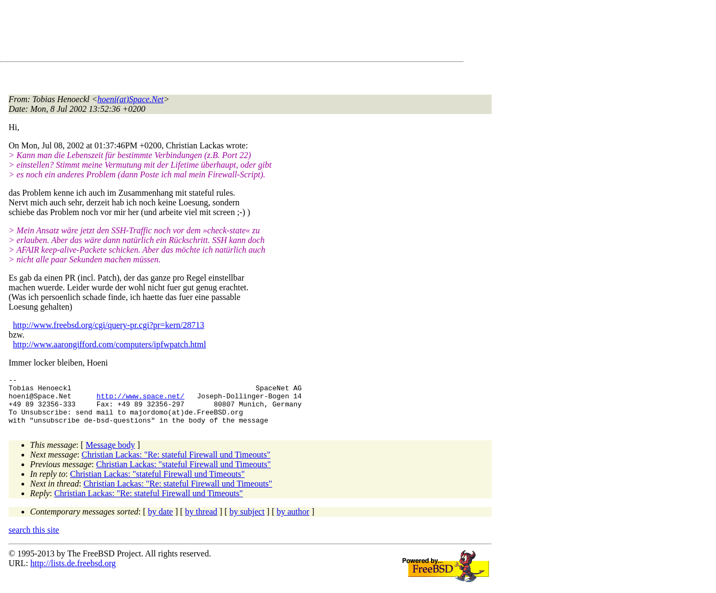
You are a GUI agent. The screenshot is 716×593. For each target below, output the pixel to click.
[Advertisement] (204, 33)
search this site (34, 539)
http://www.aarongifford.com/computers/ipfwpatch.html (109, 344)
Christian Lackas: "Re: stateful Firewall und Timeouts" (176, 464)
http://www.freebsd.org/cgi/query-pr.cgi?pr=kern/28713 (108, 325)
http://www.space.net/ (141, 400)
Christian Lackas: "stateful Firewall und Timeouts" (183, 473)
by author (292, 521)
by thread (201, 521)
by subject (247, 521)
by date (160, 521)
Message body (110, 454)
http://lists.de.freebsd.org (72, 572)
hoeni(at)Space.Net (131, 99)
